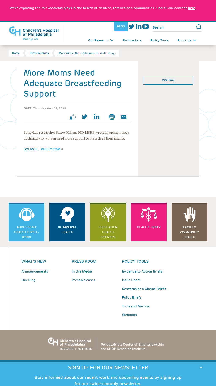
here (191, 8)
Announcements (35, 271)
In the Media (82, 271)
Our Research (98, 40)
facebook (74, 117)
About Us (184, 40)
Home (16, 53)
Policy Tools (159, 40)
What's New (34, 261)
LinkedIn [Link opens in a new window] (138, 26)
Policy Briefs (132, 297)
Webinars (129, 315)
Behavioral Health (67, 229)
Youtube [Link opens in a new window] (145, 26)
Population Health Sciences (108, 232)
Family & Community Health (189, 232)
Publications (132, 40)
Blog (121, 26)
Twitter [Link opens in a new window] (131, 26)
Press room (84, 261)
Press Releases (39, 53)
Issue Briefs (131, 280)
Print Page (113, 117)
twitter (86, 117)
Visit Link (168, 80)
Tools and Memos (135, 306)
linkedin (98, 117)
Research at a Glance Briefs (144, 289)
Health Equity (149, 227)
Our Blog (28, 280)
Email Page (125, 117)
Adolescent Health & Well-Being (26, 232)
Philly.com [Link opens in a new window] (52, 149)
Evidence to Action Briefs (142, 271)
